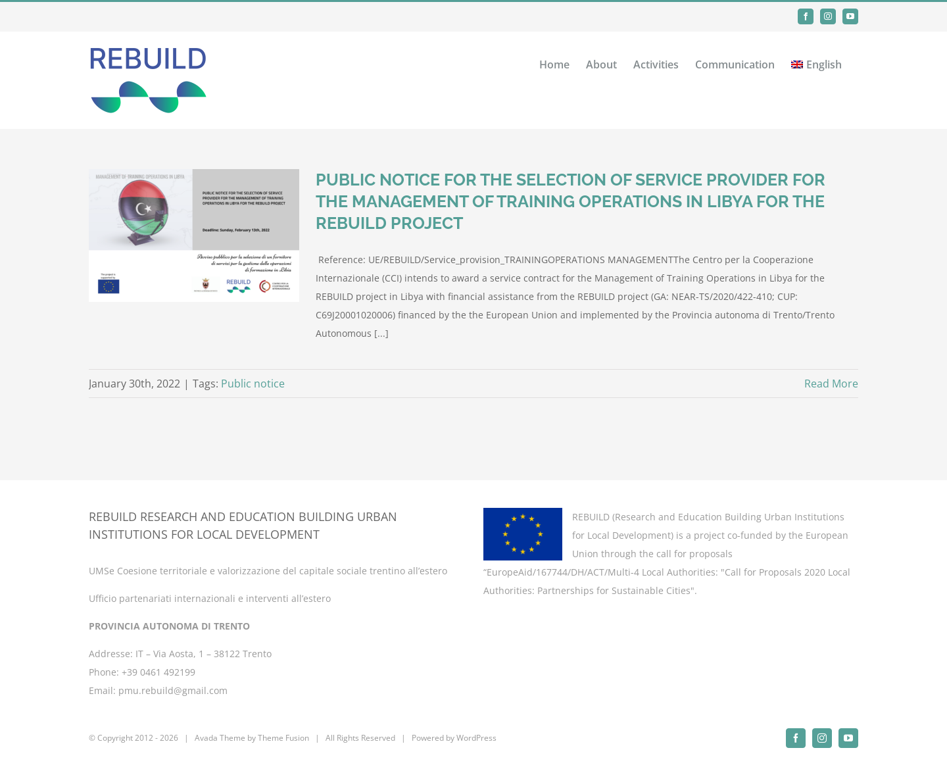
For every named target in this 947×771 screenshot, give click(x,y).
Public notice (253, 383)
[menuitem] (816, 63)
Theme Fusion (283, 737)
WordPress (476, 737)
